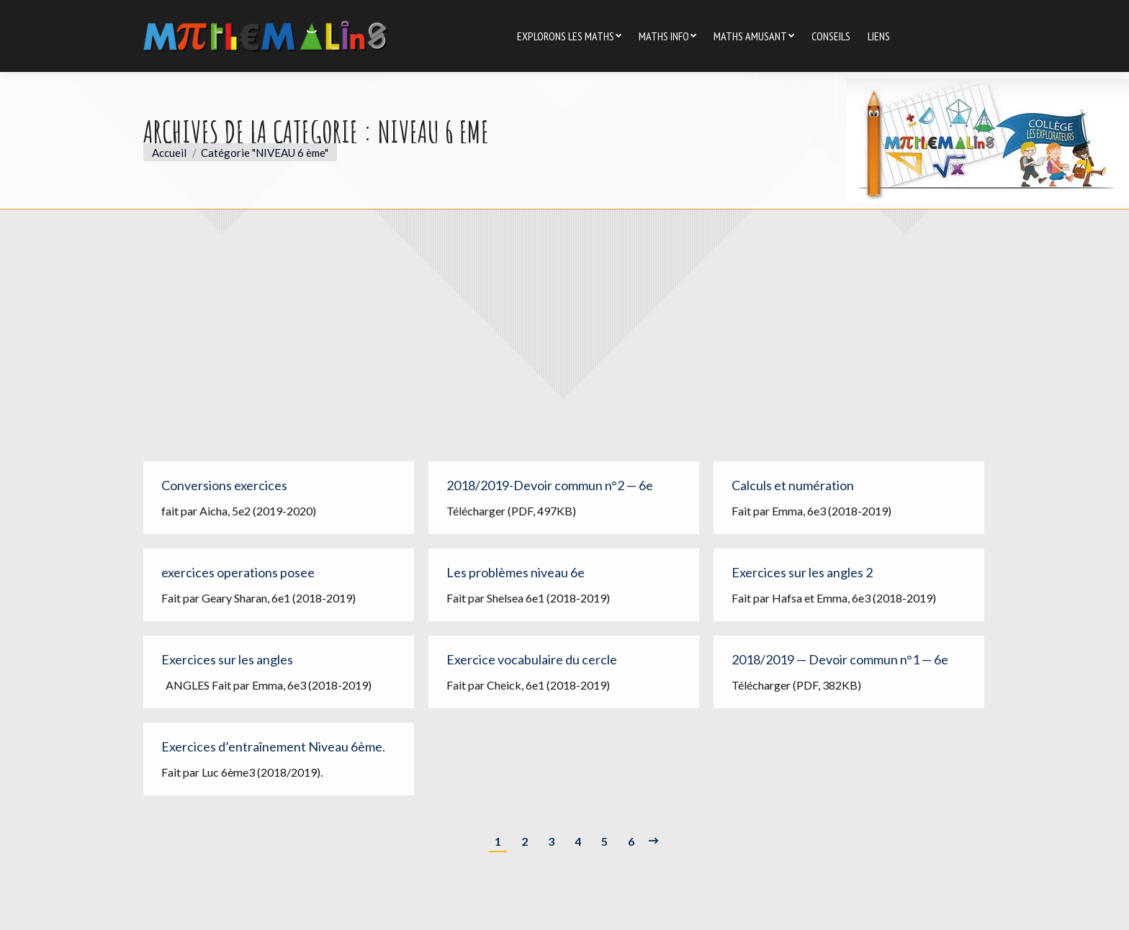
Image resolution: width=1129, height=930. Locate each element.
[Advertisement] (564, 346)
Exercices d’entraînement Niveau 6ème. (273, 746)
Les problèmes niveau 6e (515, 572)
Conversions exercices (224, 485)
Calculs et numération (793, 485)
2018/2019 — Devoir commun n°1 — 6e (840, 659)
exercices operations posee (238, 572)
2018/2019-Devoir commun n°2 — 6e (549, 485)
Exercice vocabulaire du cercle (531, 659)
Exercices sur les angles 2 (802, 572)
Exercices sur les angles (227, 659)
